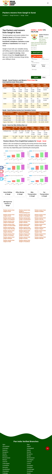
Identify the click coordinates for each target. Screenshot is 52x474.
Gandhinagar (30, 469)
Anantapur (5, 448)
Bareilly (29, 452)
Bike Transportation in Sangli (32, 194)
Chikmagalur (6, 463)
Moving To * (43, 64)
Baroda (5, 454)
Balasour (5, 450)
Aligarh (29, 446)
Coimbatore (6, 465)
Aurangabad (30, 448)
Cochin (29, 463)
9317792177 (34, 47)
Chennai (5, 461)
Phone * (42, 57)
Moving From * (34, 64)
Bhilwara (5, 456)
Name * (32, 57)
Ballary (29, 450)
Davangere (30, 465)
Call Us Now (36, 56)
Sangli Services (14, 15)
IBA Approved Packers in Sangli (8, 203)
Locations (5, 15)
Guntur (29, 473)
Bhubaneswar (6, 458)
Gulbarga (5, 473)
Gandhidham (6, 469)
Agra (4, 444)
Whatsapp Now (36, 52)
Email (32, 61)
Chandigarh (30, 459)
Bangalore (5, 452)
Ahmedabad (6, 446)
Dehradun (5, 467)
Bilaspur (5, 459)
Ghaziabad (6, 471)
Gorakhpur (30, 471)
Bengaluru (30, 454)
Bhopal (29, 456)
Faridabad (30, 467)
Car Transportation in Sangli (44, 194)
